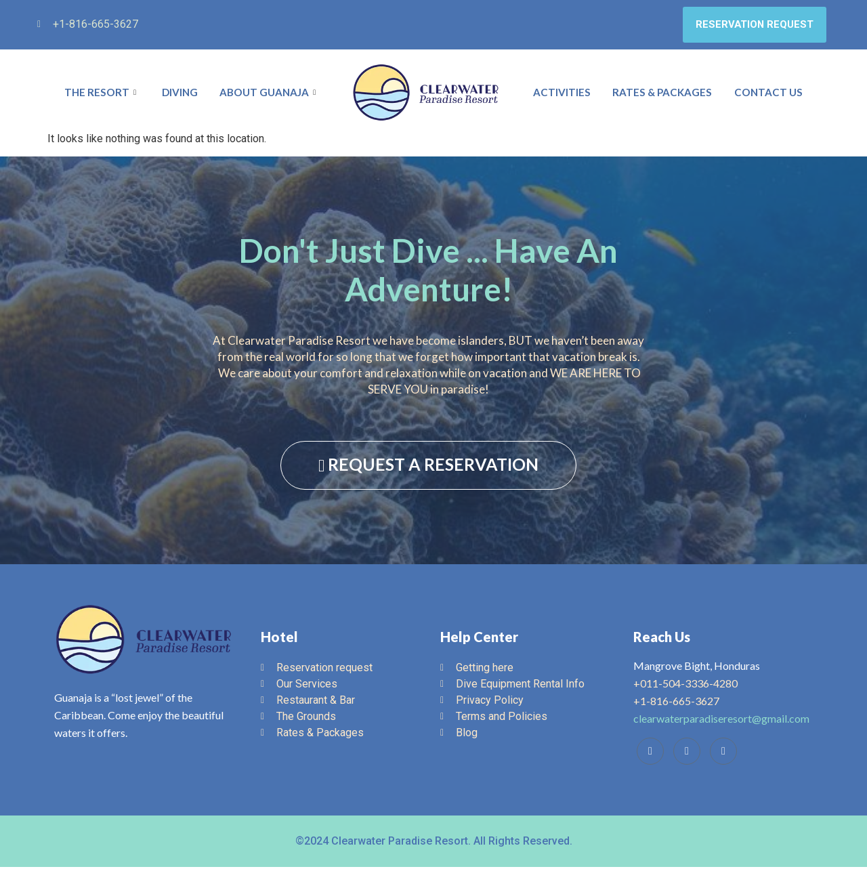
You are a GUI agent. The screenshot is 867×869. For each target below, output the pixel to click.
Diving (178, 94)
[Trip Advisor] (686, 753)
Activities (564, 94)
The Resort (100, 94)
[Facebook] (650, 753)
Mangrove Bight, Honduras (696, 667)
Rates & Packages (664, 94)
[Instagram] (723, 753)
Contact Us (770, 94)
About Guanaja (269, 94)
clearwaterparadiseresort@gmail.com (721, 720)
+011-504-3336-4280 (685, 685)
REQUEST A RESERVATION (428, 466)
